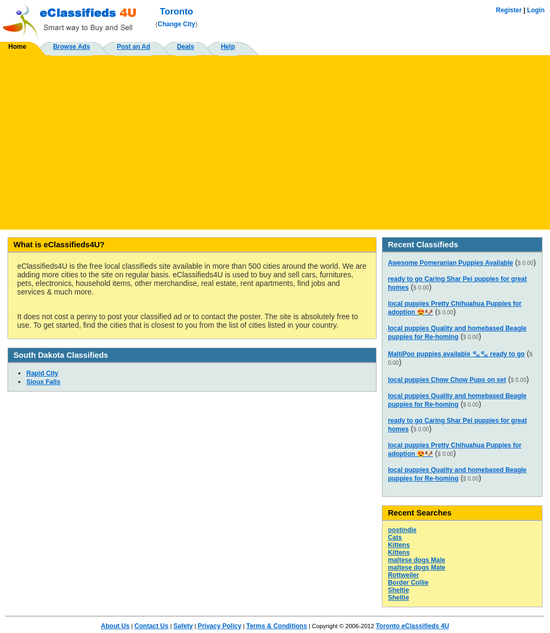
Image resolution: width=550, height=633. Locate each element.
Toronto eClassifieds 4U (412, 626)
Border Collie (408, 582)
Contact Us (151, 626)
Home (17, 46)
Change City (177, 24)
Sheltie (398, 590)
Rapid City (42, 373)
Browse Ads (71, 46)
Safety (183, 626)
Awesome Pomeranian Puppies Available (450, 263)
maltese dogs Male (416, 560)
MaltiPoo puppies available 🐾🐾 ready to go (456, 354)
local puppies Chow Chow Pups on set (447, 380)
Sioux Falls (43, 382)
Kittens (399, 545)
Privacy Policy (219, 626)
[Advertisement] (275, 138)
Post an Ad (133, 46)
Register (509, 10)
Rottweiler (403, 575)
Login (536, 10)
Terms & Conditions (276, 626)
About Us (115, 626)
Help (228, 46)
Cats (395, 537)
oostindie (402, 530)
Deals (185, 46)
